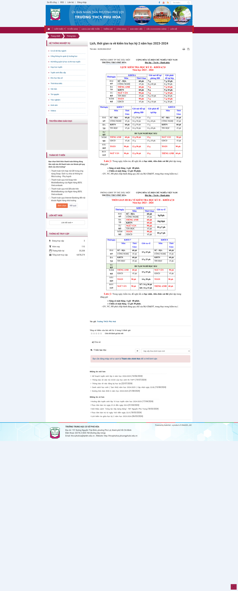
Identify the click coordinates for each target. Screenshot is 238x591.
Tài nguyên (55, 94)
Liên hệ (70, 2)
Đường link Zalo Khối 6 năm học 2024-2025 (110, 391)
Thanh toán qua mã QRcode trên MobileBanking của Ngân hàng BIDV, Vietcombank (65, 191)
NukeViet (167, 425)
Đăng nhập (82, 2)
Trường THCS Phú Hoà (106, 321)
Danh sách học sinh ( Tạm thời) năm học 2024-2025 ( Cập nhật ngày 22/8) (123, 387)
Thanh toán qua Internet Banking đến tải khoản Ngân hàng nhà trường (67, 199)
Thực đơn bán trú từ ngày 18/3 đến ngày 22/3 (110, 413)
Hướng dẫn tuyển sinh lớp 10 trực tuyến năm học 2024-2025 (116, 401)
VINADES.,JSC (186, 425)
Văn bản (54, 89)
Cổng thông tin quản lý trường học (64, 56)
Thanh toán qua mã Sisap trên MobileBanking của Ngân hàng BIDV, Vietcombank (65, 182)
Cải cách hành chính (157, 29)
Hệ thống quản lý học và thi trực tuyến (66, 62)
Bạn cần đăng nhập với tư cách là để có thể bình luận (125, 359)
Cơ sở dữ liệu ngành (58, 51)
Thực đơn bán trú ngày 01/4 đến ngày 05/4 (109, 405)
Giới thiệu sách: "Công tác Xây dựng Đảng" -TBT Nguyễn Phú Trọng (119, 409)
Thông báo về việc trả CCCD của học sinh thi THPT (113, 380)
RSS (62, 2)
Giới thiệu (59, 29)
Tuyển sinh (72, 29)
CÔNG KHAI (121, 29)
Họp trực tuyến (56, 67)
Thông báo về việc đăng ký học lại (106, 384)
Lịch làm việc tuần (91, 29)
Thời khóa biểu (56, 83)
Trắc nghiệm (55, 100)
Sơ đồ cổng (52, 2)
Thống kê (108, 29)
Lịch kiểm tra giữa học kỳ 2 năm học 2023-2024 (111, 416)
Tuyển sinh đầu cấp (58, 73)
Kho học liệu (136, 29)
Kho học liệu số (57, 78)
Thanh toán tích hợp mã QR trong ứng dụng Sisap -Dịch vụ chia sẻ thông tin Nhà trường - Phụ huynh (66, 174)
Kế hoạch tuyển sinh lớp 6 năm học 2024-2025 (111, 376)
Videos (53, 111)
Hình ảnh (54, 105)
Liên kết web (67, 223)
